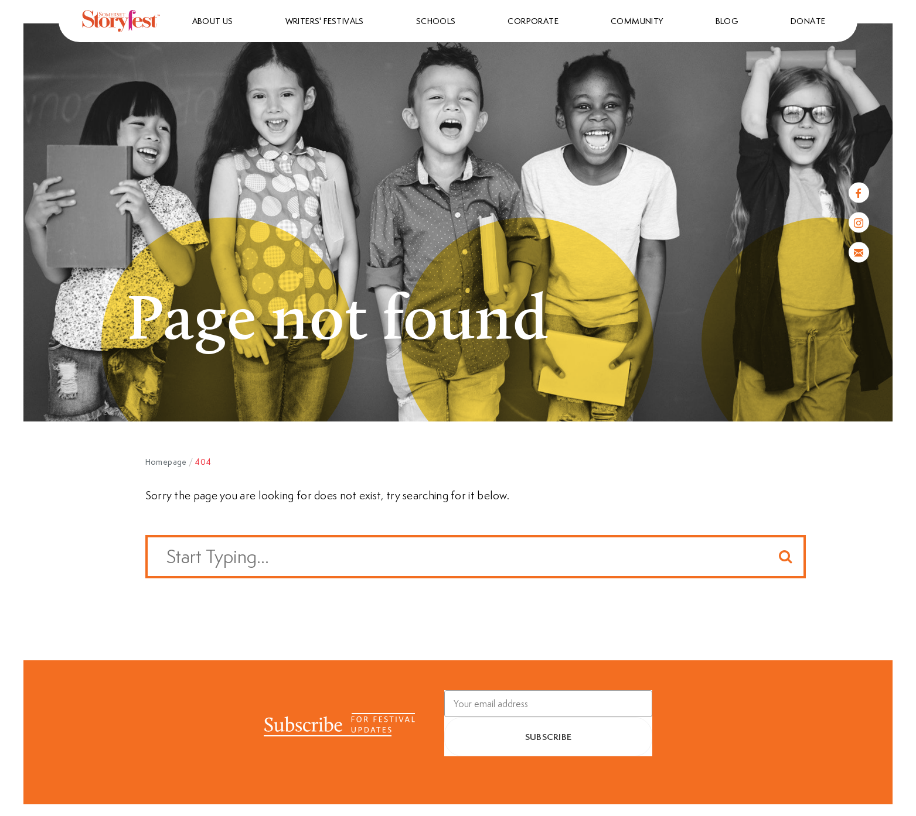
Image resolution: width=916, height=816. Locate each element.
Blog (727, 21)
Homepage (166, 462)
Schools (436, 21)
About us (212, 21)
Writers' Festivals (324, 21)
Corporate (533, 21)
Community (637, 21)
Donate (808, 21)
